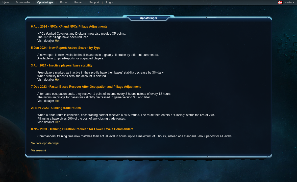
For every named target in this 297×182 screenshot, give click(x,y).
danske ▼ (286, 2)
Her (57, 40)
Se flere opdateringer (45, 143)
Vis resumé (38, 150)
